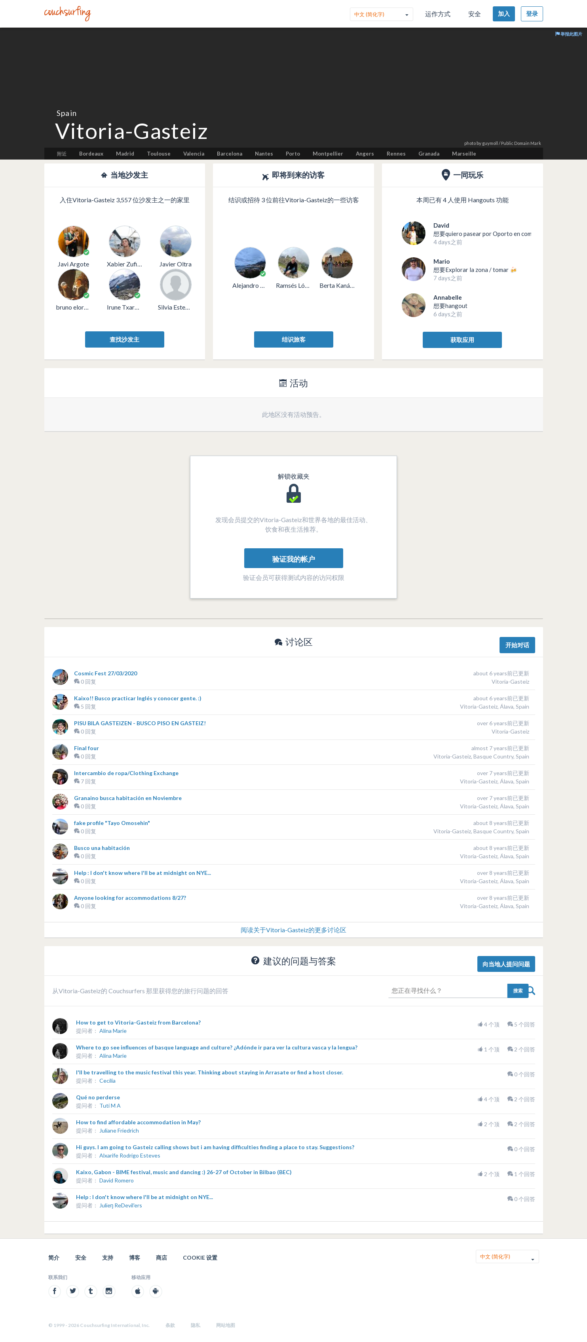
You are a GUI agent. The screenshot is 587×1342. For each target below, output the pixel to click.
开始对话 (517, 644)
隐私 (195, 1325)
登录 (532, 13)
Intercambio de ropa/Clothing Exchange (126, 773)
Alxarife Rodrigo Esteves (129, 1155)
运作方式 (437, 13)
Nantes (264, 153)
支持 (107, 1257)
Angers (365, 153)
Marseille (464, 153)
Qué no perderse (98, 1097)
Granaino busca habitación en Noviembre (128, 798)
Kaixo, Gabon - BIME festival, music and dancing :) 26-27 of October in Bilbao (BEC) (184, 1172)
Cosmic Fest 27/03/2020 (105, 673)
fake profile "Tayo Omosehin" (112, 822)
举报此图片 (568, 33)
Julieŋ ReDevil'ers (120, 1205)
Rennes (396, 153)
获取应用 (462, 339)
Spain (67, 113)
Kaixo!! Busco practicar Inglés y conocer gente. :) (137, 698)
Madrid (125, 153)
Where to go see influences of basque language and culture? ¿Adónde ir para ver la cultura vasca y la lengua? (216, 1047)
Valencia (193, 153)
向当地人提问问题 (506, 964)
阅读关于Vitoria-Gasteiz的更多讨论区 (293, 929)
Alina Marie (113, 1030)
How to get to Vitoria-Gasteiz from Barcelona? (138, 1022)
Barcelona (229, 153)
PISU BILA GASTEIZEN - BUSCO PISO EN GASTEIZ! (140, 723)
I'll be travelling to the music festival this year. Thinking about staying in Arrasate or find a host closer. (209, 1072)
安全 (474, 13)
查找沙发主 (124, 339)
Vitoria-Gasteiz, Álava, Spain (494, 706)
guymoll (490, 143)
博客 (134, 1257)
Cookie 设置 (200, 1257)
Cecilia (107, 1080)
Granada (428, 153)
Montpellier (328, 153)
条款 (170, 1325)
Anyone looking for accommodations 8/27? (130, 897)
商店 (161, 1257)
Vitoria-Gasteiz (510, 681)
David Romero (116, 1180)
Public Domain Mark (521, 143)
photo (470, 143)
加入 (504, 13)
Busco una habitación (102, 847)
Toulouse (159, 153)
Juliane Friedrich (119, 1130)
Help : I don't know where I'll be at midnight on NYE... (142, 872)
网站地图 (225, 1325)
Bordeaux (91, 153)
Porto (293, 153)
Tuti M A (110, 1105)
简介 (53, 1257)
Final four (86, 748)
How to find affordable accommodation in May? (138, 1122)
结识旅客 (294, 339)
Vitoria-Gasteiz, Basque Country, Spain (481, 756)
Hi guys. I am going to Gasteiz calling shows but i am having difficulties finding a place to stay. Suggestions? (215, 1147)
